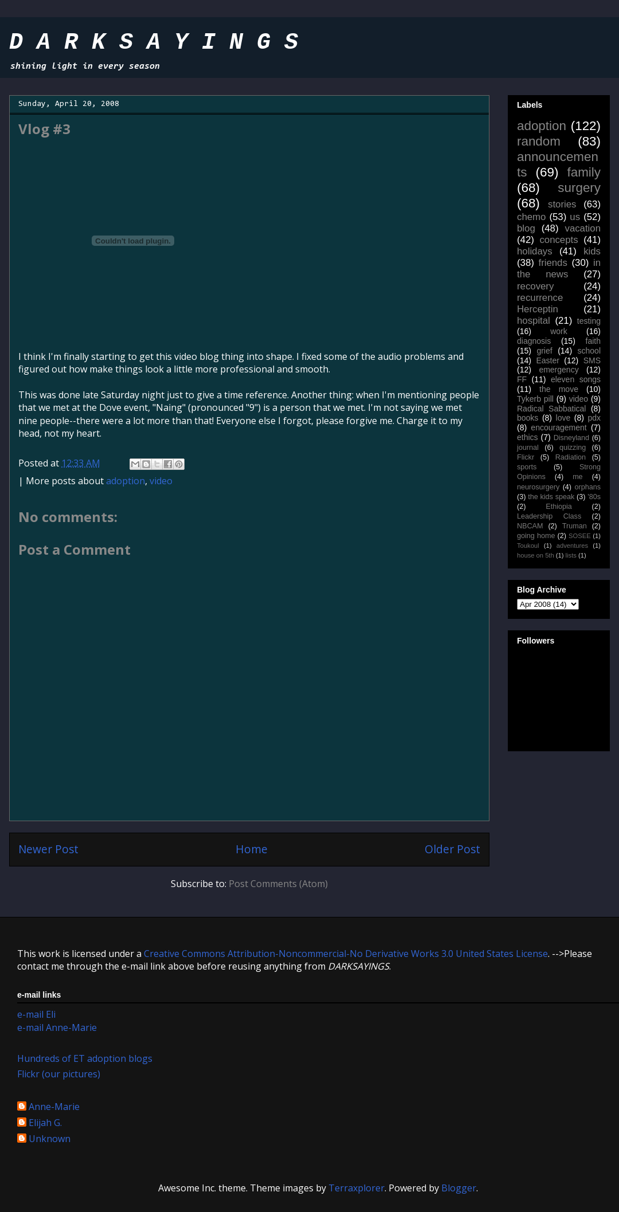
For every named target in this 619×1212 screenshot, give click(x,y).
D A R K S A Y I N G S (153, 43)
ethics (527, 437)
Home (252, 849)
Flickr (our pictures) (58, 1074)
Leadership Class (549, 516)
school (589, 350)
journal (528, 448)
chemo (531, 216)
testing (589, 320)
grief (544, 350)
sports (526, 467)
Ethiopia (559, 507)
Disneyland (571, 438)
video (161, 480)
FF (522, 379)
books (527, 417)
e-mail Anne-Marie (57, 1027)
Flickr (525, 457)
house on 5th (535, 555)
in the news (559, 268)
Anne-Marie (54, 1107)
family (584, 172)
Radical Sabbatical (551, 408)
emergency (558, 369)
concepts (558, 239)
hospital (533, 320)
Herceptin (537, 309)
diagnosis (534, 341)
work (558, 331)
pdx (594, 417)
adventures (572, 545)
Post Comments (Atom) (278, 883)
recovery (535, 286)
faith (593, 341)
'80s (594, 497)
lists (571, 555)
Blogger (458, 1188)
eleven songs (576, 379)
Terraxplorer (356, 1188)
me (578, 477)
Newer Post (48, 849)
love (563, 417)
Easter (547, 360)
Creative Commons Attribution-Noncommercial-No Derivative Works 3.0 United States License (346, 953)
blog (526, 228)
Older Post (452, 849)
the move (558, 389)
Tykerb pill (535, 398)
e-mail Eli (36, 1014)
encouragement (558, 427)
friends (552, 262)
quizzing (572, 448)
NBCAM (530, 526)
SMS (592, 360)
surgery (579, 188)
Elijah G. (45, 1123)
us (575, 216)
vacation (583, 228)
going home (536, 536)
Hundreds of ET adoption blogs (84, 1058)
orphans (588, 487)
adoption (125, 480)
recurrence (540, 297)
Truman (574, 526)
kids (592, 251)
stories (562, 204)
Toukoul (528, 545)
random (539, 141)
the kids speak (551, 497)
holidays (535, 251)
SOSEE (580, 535)
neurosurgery (538, 487)
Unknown (49, 1139)
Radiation (570, 457)
